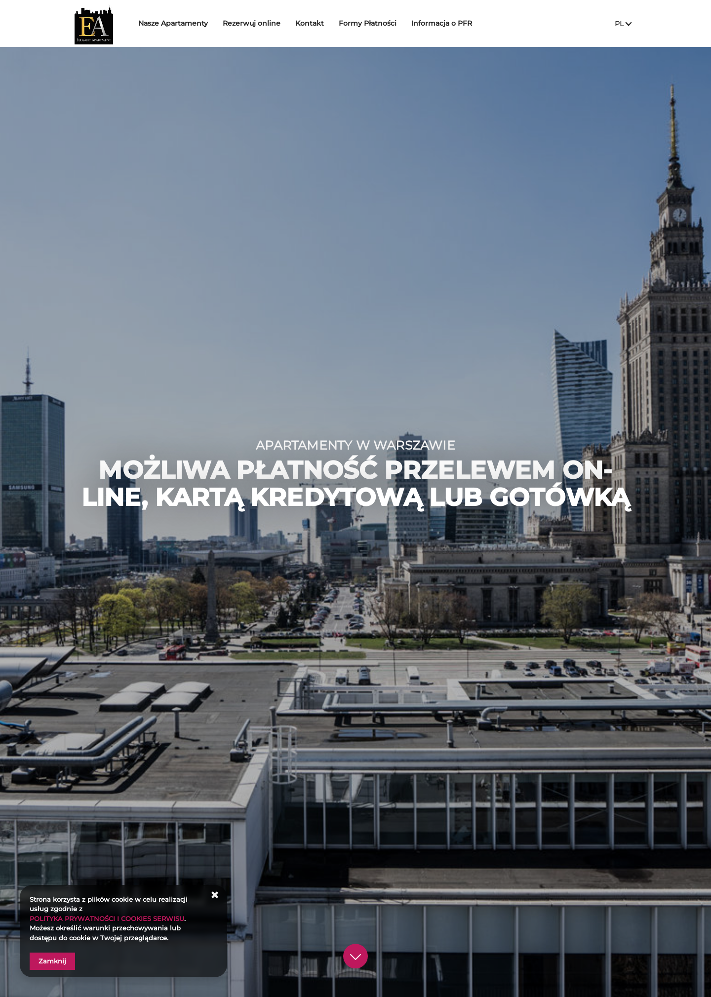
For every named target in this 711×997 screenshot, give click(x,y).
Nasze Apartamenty (189, 23)
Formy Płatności (383, 23)
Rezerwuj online (267, 23)
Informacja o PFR (457, 23)
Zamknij (52, 961)
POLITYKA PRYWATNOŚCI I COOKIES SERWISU (107, 918)
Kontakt (325, 23)
